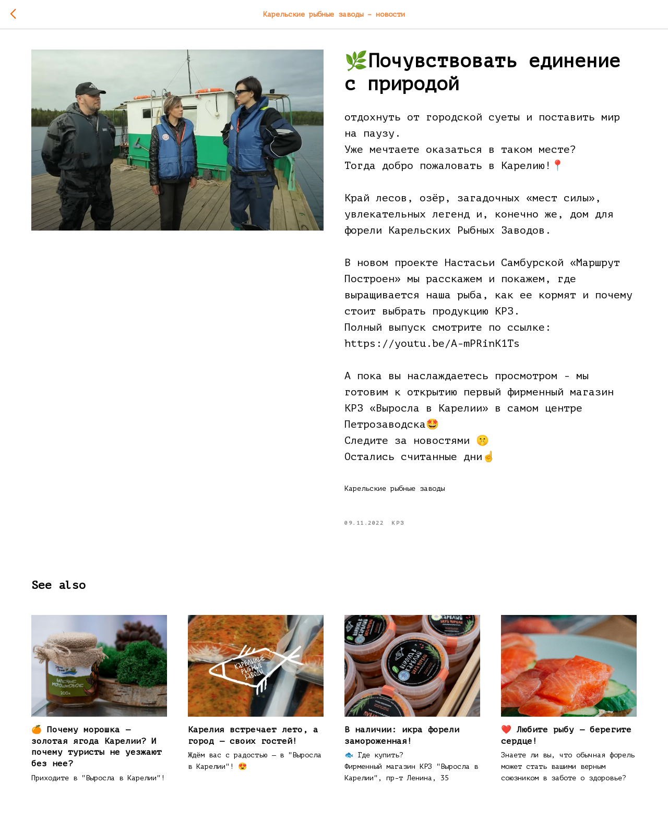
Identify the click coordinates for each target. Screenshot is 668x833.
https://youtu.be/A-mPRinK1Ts (432, 343)
